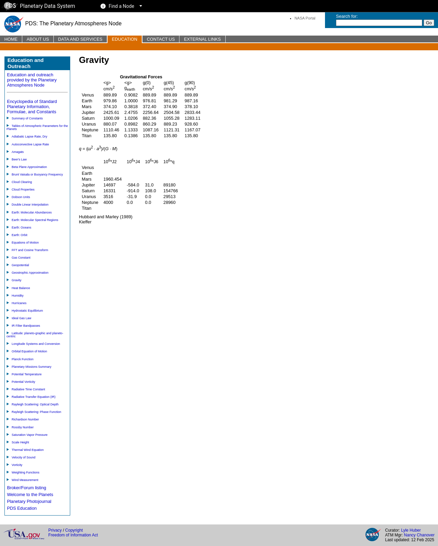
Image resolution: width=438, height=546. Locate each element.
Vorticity (17, 465)
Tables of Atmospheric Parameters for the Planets (37, 127)
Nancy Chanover (419, 535)
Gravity (16, 280)
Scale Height (20, 442)
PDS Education (22, 508)
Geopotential (20, 265)
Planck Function (23, 359)
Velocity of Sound (23, 457)
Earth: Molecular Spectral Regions (35, 220)
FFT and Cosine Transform (30, 250)
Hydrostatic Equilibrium (27, 310)
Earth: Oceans (21, 227)
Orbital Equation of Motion (29, 351)
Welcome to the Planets (30, 494)
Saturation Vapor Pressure (30, 435)
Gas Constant (21, 257)
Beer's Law (19, 159)
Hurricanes (19, 303)
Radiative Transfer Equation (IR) (33, 397)
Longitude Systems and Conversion (36, 344)
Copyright (74, 530)
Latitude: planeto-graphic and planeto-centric (35, 335)
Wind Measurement (25, 480)
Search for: (347, 16)
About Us (38, 39)
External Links (202, 39)
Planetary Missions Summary (31, 366)
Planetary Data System (38, 6)
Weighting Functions (25, 472)
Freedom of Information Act (73, 535)
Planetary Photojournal (29, 501)
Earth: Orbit (19, 235)
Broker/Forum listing (26, 487)
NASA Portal (305, 18)
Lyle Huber (411, 530)
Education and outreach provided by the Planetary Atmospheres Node (32, 80)
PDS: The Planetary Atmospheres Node (62, 23)
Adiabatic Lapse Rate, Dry (29, 136)
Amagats (18, 152)
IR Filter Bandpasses (26, 325)
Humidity (18, 295)
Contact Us (161, 39)
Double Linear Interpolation (30, 204)
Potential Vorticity (23, 382)
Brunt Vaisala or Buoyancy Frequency (37, 174)
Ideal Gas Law (21, 318)
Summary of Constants (27, 118)
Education (124, 39)
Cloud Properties (23, 189)
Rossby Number (23, 427)
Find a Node (121, 6)
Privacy (55, 530)
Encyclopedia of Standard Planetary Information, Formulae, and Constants (32, 106)
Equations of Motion (25, 242)
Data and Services (80, 39)
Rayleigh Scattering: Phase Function (36, 412)
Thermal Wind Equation (28, 450)
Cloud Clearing (22, 182)
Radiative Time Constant (28, 389)
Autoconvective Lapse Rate (30, 144)
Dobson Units (21, 197)
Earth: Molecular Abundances (32, 212)
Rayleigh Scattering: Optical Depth (35, 404)
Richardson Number (25, 419)
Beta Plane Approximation (29, 167)
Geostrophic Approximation (30, 272)
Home (10, 39)
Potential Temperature (26, 374)
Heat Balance (21, 288)
